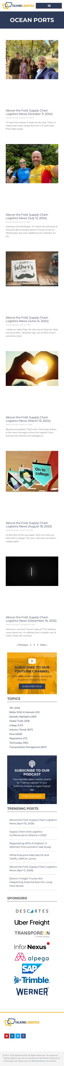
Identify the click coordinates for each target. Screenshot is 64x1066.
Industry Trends (18, 729)
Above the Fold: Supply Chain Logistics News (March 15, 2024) (28, 419)
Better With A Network (22, 712)
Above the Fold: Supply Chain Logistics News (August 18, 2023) (29, 524)
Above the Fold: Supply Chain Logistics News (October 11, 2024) (29, 112)
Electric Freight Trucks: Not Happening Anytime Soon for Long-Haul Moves (31, 882)
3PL (11, 708)
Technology (15, 742)
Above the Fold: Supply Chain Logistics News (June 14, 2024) (27, 319)
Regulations (15, 738)
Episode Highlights (19, 716)
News (12, 734)
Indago (13, 725)
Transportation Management (25, 747)
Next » (43, 645)
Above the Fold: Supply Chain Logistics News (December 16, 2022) (31, 619)
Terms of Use (36, 1061)
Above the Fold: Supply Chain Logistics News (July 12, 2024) (27, 216)
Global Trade (16, 721)
